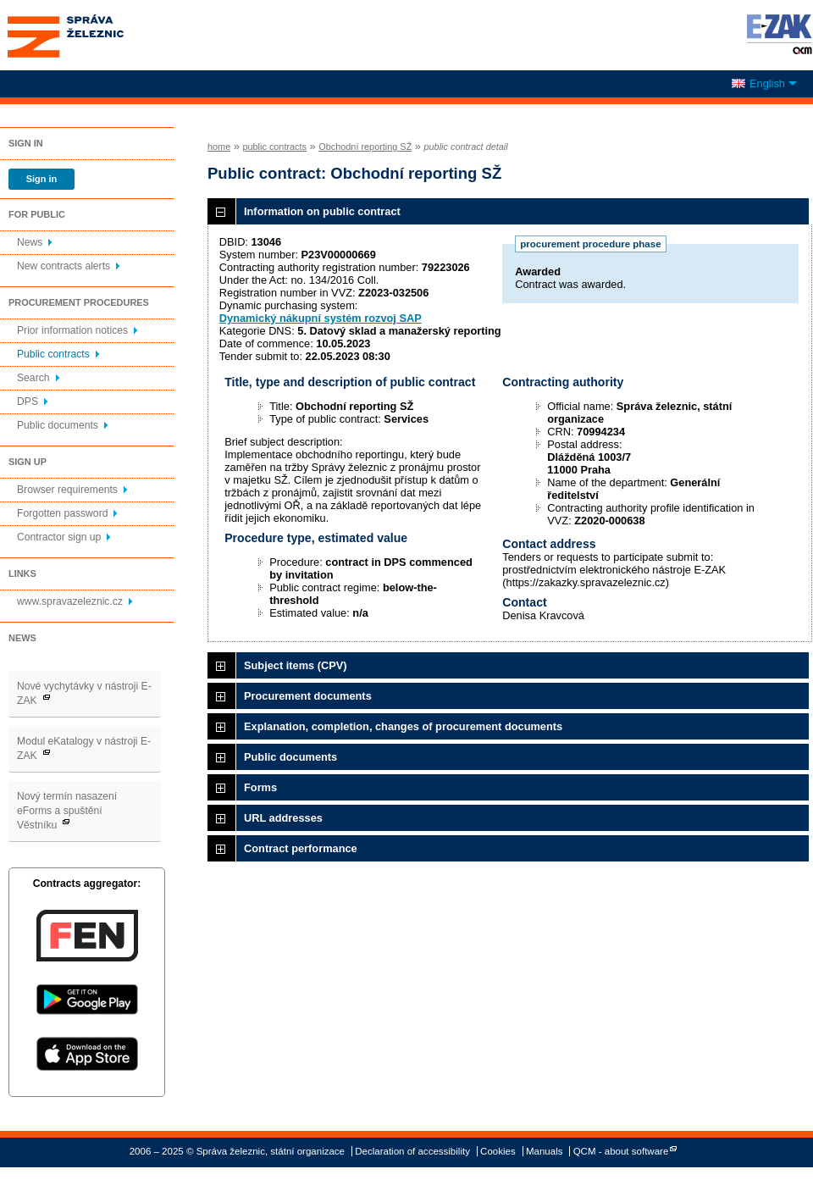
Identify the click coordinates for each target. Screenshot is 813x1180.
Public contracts (53, 354)
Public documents (57, 425)
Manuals (544, 1151)
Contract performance (300, 848)
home (218, 146)
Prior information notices (72, 330)
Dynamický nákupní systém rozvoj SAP (320, 318)
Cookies (498, 1151)
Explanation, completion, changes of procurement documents (403, 726)
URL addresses (283, 818)
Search (33, 378)
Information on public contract (322, 211)
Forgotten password (62, 513)
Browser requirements (67, 490)
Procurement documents (308, 696)
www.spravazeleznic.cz (70, 601)
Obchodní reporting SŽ (365, 146)
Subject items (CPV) (295, 665)
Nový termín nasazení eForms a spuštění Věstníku (67, 810)
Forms (260, 787)
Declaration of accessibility (412, 1151)
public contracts (274, 146)
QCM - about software (621, 1151)
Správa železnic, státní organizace (96, 35)
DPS (27, 401)
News (29, 242)
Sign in (41, 179)
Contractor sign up (59, 537)
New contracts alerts (63, 266)
